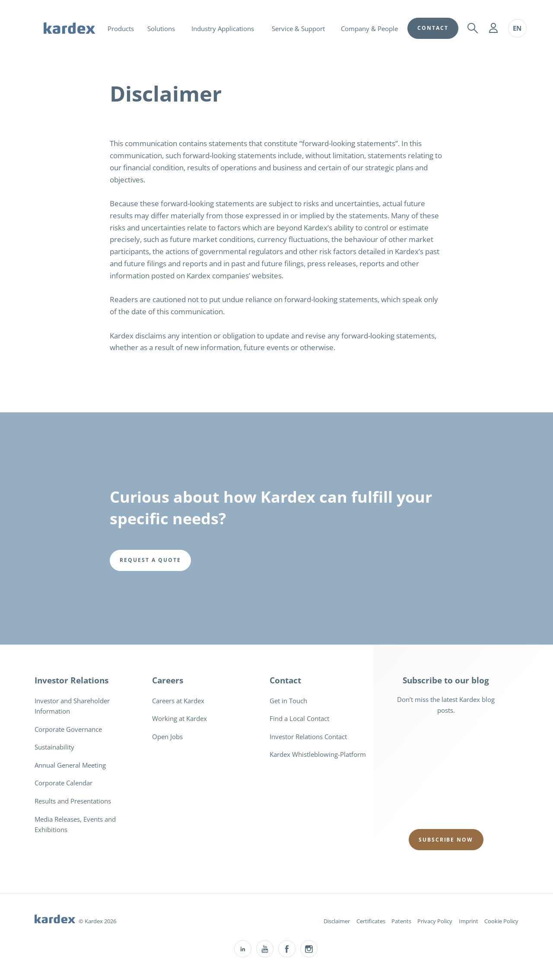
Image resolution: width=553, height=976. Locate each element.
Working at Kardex (179, 718)
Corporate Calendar (63, 782)
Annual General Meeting (70, 765)
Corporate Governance (68, 729)
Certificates (370, 921)
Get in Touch (288, 700)
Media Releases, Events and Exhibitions (75, 824)
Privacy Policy (434, 921)
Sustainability (54, 747)
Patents (401, 921)
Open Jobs (167, 736)
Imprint (468, 921)
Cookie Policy (501, 921)
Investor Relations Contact (308, 736)
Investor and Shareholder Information (72, 706)
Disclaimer (337, 921)
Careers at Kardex (178, 700)
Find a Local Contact (299, 718)
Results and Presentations (73, 801)
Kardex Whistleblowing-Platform (318, 754)
